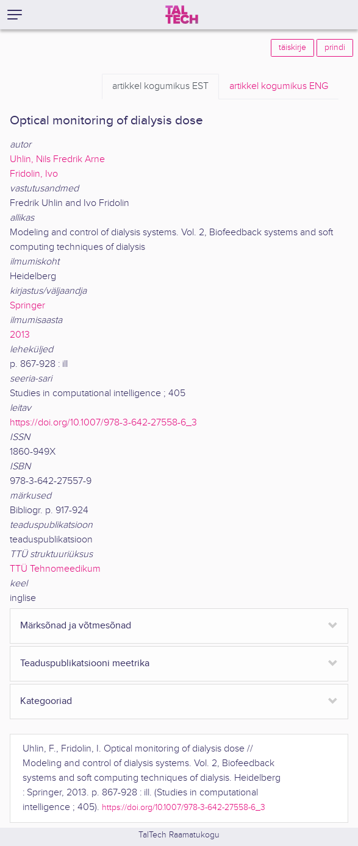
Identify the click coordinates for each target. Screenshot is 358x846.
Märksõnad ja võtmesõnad (75, 625)
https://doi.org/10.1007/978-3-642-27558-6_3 (103, 422)
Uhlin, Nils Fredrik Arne (57, 159)
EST (160, 86)
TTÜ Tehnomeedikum (55, 569)
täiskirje (292, 47)
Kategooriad (46, 701)
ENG (278, 86)
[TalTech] (182, 14)
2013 (20, 335)
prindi (334, 47)
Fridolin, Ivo (34, 174)
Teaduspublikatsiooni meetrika (84, 663)
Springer (27, 305)
